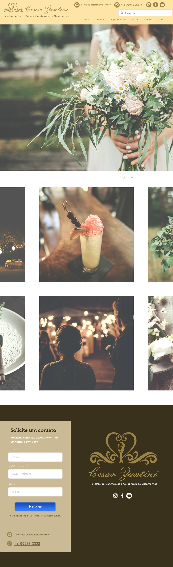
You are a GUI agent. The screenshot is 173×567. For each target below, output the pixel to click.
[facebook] (155, 4)
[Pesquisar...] (145, 13)
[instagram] (148, 4)
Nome (11, 449)
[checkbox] (123, 177)
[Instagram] (115, 496)
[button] (133, 177)
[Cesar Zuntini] (46, 8)
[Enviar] (35, 506)
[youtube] (162, 4)
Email (11, 483)
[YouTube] (129, 496)
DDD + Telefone (17, 465)
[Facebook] (122, 496)
